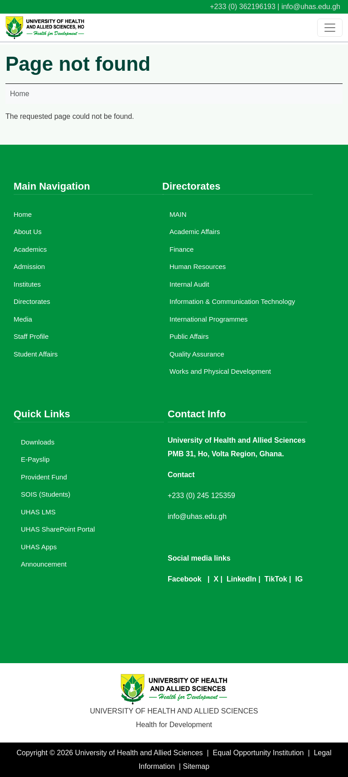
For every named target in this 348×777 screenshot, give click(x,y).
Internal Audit (189, 284)
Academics (30, 249)
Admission (29, 266)
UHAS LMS (38, 512)
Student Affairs (36, 354)
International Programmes (208, 319)
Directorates (32, 301)
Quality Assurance (196, 354)
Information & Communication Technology (232, 301)
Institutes (27, 284)
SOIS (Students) (45, 494)
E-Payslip (35, 459)
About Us (28, 231)
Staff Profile (31, 336)
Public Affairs (188, 336)
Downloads (37, 442)
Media (23, 319)
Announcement (44, 564)
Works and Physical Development (220, 371)
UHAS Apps (39, 547)
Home (19, 94)
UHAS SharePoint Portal (58, 529)
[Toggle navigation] (330, 28)
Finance (181, 249)
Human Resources (197, 266)
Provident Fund (44, 477)
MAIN (178, 214)
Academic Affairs (194, 231)
